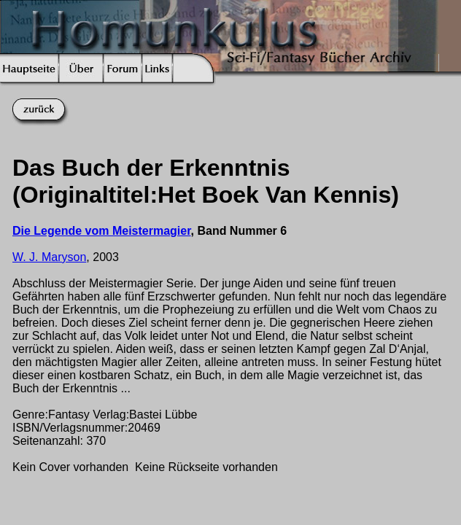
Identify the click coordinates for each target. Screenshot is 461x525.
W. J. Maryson (49, 257)
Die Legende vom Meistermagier (101, 231)
